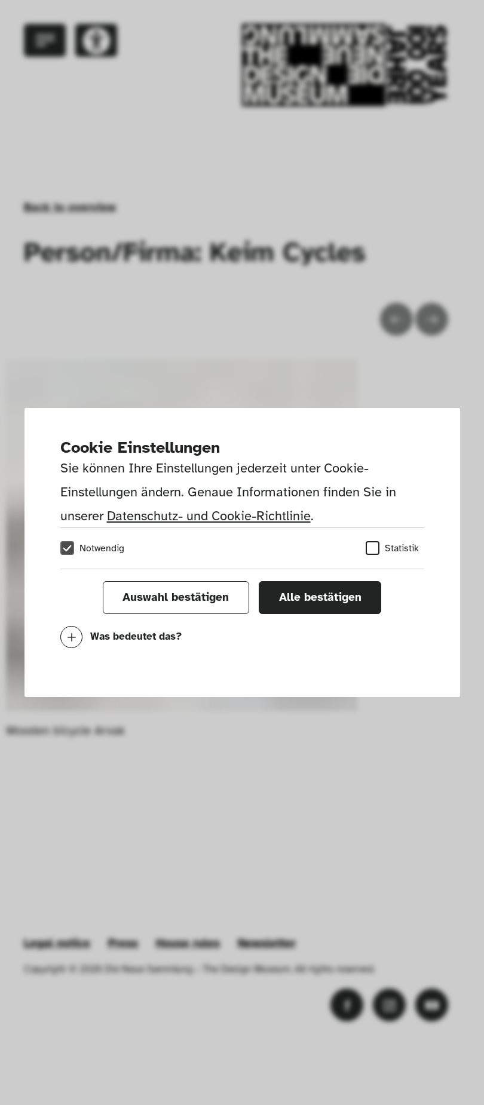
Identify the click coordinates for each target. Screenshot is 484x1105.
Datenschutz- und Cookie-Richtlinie (209, 516)
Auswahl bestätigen (175, 597)
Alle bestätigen (320, 597)
